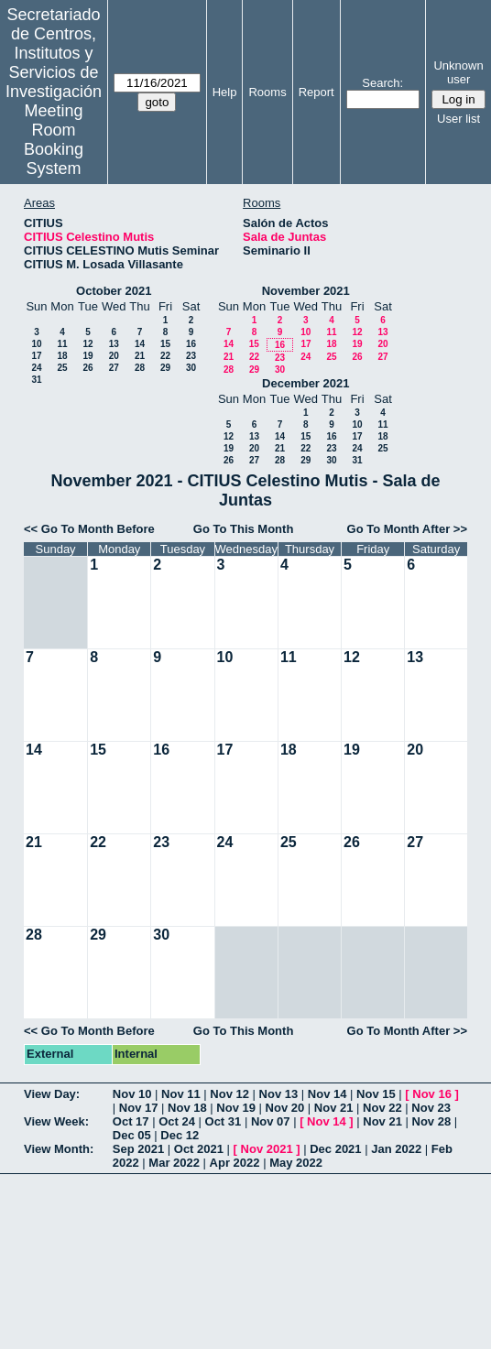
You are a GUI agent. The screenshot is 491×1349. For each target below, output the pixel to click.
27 (114, 368)
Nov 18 (187, 1108)
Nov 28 (432, 1121)
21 (140, 356)
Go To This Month (243, 529)
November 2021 (306, 291)
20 (114, 356)
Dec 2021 (335, 1149)
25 (62, 368)
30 (191, 368)
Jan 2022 (396, 1149)
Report (316, 92)
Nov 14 (327, 1094)
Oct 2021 (199, 1149)
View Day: (52, 1094)
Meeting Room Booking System (53, 140)
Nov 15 (376, 1094)
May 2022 (295, 1162)
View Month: (58, 1149)
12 (87, 344)
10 (36, 344)
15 (165, 344)
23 (191, 356)
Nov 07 (270, 1121)
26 (87, 368)
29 (165, 368)
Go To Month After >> (407, 529)
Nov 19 (236, 1108)
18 (62, 356)
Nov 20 (285, 1108)
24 (36, 368)
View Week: (56, 1121)
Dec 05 (132, 1135)
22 (165, 356)
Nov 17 (138, 1108)
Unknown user (458, 72)
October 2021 (113, 291)
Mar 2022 (174, 1162)
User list (458, 118)
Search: (382, 83)
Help (225, 92)
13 (114, 344)
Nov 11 (181, 1094)
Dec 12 (179, 1135)
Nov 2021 (267, 1149)
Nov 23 (431, 1108)
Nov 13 (279, 1094)
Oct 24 (176, 1121)
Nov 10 (132, 1094)
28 (140, 368)
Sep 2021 (138, 1149)
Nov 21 (334, 1108)
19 (87, 356)
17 (36, 356)
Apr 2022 (235, 1162)
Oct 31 (223, 1121)
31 (36, 380)
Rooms (267, 92)
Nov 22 (382, 1108)
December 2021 (305, 383)
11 (62, 344)
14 (140, 344)
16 (191, 344)
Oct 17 (131, 1121)
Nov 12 (229, 1094)
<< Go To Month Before (89, 529)
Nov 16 (432, 1094)
